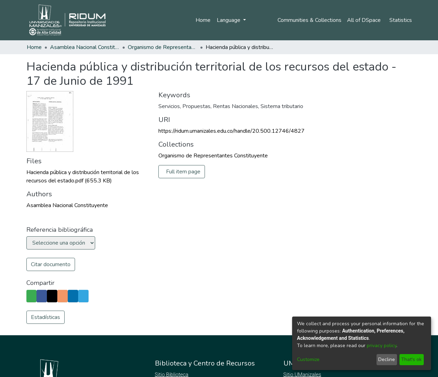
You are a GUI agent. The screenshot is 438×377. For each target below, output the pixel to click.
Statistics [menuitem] (400, 20)
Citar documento (51, 264)
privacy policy (381, 345)
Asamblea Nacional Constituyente (84, 47)
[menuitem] (365, 20)
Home (201, 20)
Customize (308, 359)
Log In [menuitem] (258, 20)
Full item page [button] (183, 171)
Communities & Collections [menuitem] (308, 20)
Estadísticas (45, 317)
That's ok (411, 359)
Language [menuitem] (227, 20)
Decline (386, 359)
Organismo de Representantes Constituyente (162, 47)
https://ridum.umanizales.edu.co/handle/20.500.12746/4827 (231, 131)
